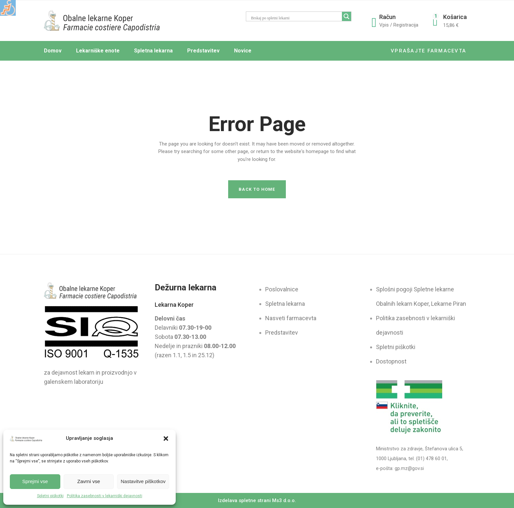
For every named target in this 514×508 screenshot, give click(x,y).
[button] (166, 438)
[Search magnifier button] (346, 16)
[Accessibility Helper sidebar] (8, 8)
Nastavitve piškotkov (143, 481)
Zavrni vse (88, 481)
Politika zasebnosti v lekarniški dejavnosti (104, 496)
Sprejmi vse (35, 481)
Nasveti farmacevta (290, 318)
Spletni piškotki (50, 496)
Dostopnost (391, 361)
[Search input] (300, 18)
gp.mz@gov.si (409, 468)
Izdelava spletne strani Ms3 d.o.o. (257, 500)
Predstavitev (281, 332)
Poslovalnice (281, 289)
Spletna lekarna (285, 303)
